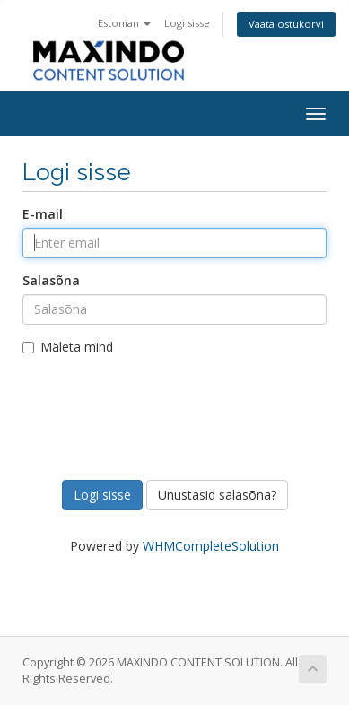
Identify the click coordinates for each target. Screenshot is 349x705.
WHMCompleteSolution (211, 545)
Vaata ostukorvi (286, 23)
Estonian (124, 23)
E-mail (42, 213)
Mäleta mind (67, 346)
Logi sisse (187, 23)
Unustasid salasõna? (217, 494)
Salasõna (51, 280)
